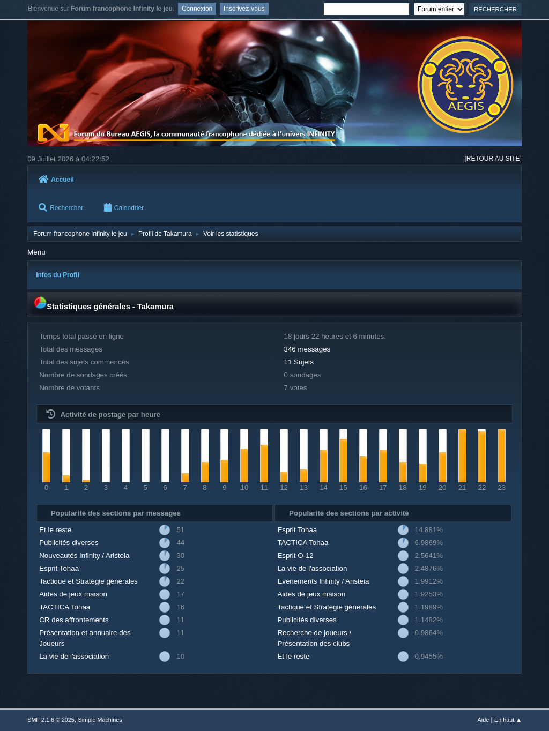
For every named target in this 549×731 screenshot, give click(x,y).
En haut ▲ (508, 720)
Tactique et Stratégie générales (88, 581)
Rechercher (61, 208)
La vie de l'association (74, 656)
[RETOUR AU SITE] (492, 158)
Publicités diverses (68, 543)
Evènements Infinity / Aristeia (323, 581)
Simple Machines (100, 720)
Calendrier (124, 208)
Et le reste (55, 530)
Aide (483, 720)
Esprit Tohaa (59, 568)
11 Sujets (299, 362)
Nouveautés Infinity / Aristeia (84, 555)
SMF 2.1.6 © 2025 (51, 720)
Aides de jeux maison (73, 594)
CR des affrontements (73, 620)
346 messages (307, 349)
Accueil (56, 179)
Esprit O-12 (295, 555)
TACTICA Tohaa (64, 607)
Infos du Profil (57, 275)
